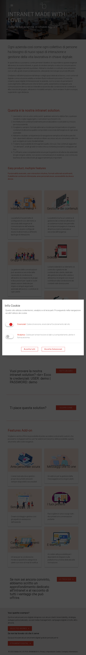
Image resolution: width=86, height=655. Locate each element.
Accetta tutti (29, 349)
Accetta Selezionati (53, 349)
